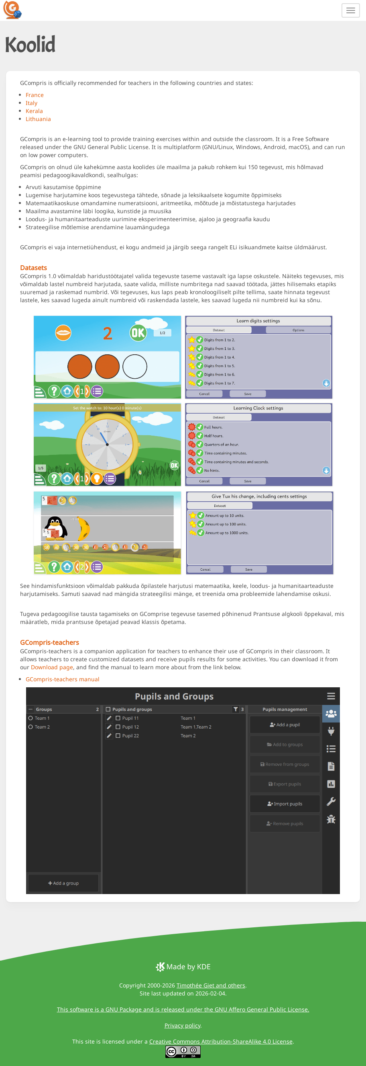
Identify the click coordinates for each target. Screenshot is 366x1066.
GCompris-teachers (49, 642)
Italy (31, 103)
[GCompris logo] (17, 9)
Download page (52, 667)
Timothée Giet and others (211, 985)
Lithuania (38, 119)
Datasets (33, 267)
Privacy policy (182, 1025)
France (35, 95)
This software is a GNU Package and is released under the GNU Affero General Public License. (183, 1009)
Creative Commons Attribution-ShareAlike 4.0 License (221, 1041)
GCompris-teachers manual (63, 679)
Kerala (34, 111)
